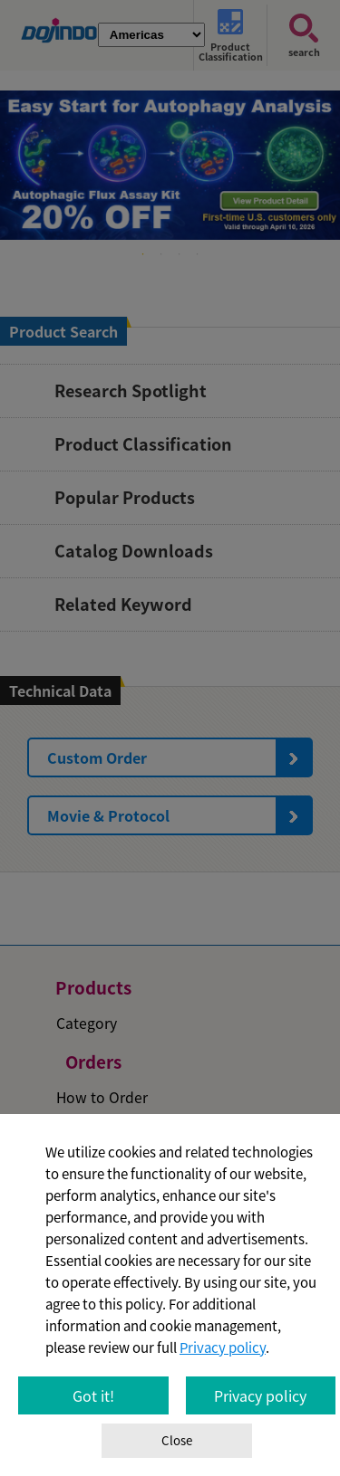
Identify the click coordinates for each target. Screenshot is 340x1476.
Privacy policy (223, 1347)
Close (176, 1440)
